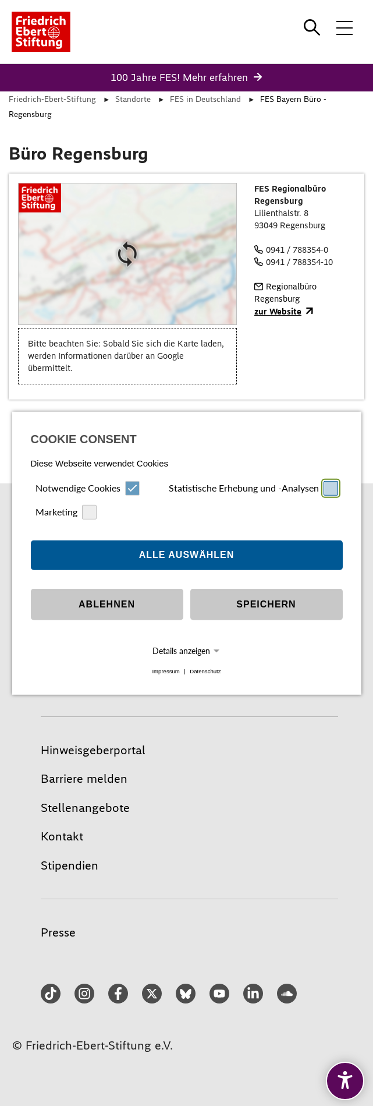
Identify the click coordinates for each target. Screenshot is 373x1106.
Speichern (266, 604)
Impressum (165, 671)
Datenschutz (205, 671)
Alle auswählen (187, 555)
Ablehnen (107, 604)
